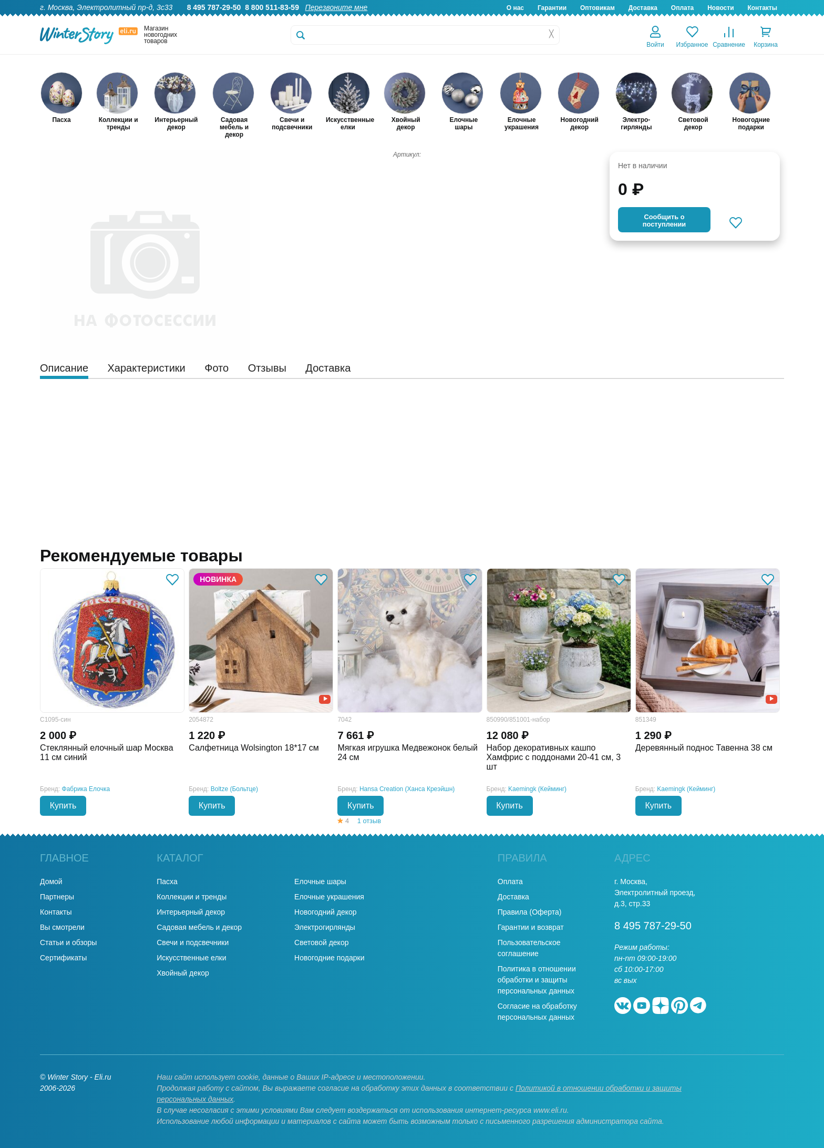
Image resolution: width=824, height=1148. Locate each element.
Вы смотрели (62, 927)
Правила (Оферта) (530, 912)
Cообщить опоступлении (664, 220)
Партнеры (57, 897)
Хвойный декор (183, 973)
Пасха (167, 881)
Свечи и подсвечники (193, 942)
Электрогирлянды (324, 927)
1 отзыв (369, 821)
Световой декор (321, 942)
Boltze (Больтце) (234, 789)
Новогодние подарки (329, 958)
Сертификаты (63, 958)
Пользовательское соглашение (529, 948)
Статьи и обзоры (68, 942)
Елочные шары (320, 881)
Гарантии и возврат (531, 927)
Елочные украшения (329, 897)
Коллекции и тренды (191, 897)
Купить (63, 805)
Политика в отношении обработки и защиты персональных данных (537, 980)
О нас (515, 8)
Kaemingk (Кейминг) (537, 789)
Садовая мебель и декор (199, 927)
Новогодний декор (325, 912)
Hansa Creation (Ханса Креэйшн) (407, 789)
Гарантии (552, 8)
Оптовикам (597, 8)
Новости (720, 8)
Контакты (762, 8)
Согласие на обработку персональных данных (537, 1011)
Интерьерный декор (191, 912)
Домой (51, 881)
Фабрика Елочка (86, 789)
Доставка (643, 8)
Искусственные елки (191, 958)
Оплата (682, 8)
